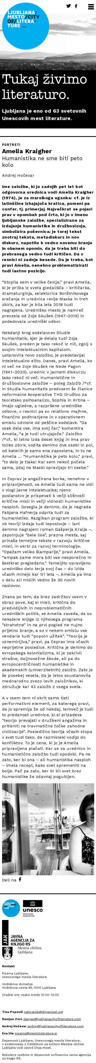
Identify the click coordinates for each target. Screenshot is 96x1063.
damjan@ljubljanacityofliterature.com (52, 1019)
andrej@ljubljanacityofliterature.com (55, 1026)
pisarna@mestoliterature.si (36, 1033)
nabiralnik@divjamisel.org (43, 1012)
